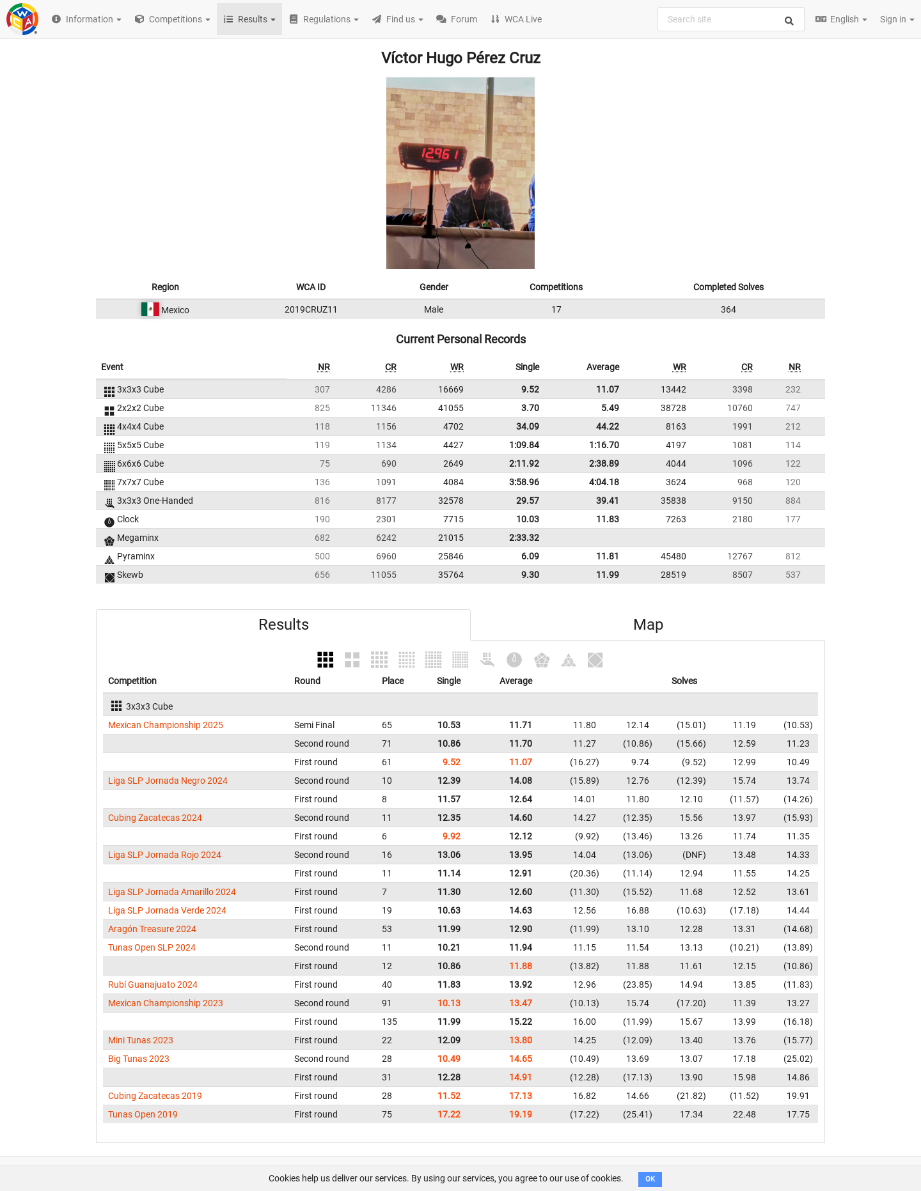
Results (283, 625)
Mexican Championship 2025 (165, 725)
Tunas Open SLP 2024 (152, 947)
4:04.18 (604, 482)
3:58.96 (524, 482)
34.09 (527, 426)
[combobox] (731, 19)
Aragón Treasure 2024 (152, 929)
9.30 (530, 575)
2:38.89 (604, 463)
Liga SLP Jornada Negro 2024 (168, 780)
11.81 (607, 556)
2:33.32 (524, 538)
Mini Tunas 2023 (140, 1040)
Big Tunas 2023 (138, 1059)
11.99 (607, 575)
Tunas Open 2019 (143, 1114)
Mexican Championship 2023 (165, 1003)
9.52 (530, 389)
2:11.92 (524, 463)
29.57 (527, 500)
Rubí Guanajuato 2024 (153, 984)
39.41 (607, 500)
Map (648, 625)
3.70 (530, 408)
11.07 (607, 389)
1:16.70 (604, 445)
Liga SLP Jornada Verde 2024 (167, 910)
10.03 (527, 519)
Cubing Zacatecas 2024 (155, 818)
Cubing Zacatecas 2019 (155, 1096)
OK (650, 1179)
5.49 (610, 408)
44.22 (607, 426)
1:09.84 (524, 445)
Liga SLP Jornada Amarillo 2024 (172, 892)
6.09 (530, 556)
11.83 (607, 519)
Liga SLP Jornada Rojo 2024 (164, 855)
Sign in (897, 19)
